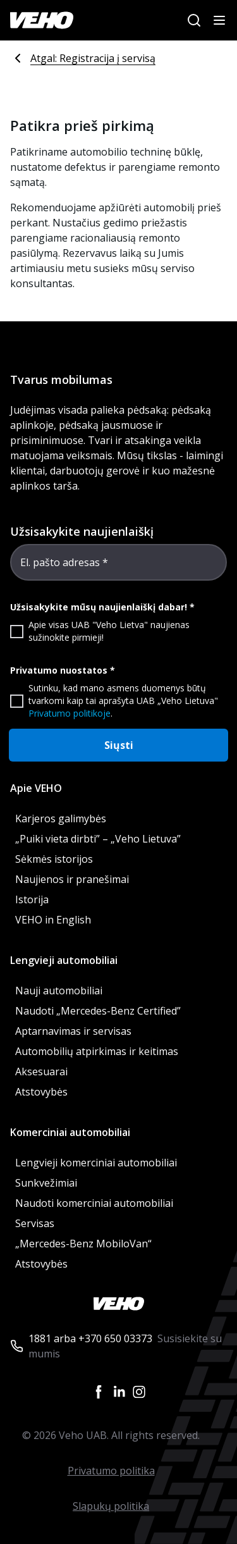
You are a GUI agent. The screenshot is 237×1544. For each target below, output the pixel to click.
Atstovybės (41, 1092)
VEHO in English (53, 920)
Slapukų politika (111, 1506)
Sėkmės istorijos (54, 859)
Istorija (32, 899)
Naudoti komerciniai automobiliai (94, 1203)
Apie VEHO (36, 788)
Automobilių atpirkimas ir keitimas (96, 1051)
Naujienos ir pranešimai (72, 879)
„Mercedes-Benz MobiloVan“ (83, 1244)
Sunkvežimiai (46, 1183)
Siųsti (118, 745)
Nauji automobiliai (58, 990)
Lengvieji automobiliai (64, 960)
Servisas (34, 1223)
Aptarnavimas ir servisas (73, 1031)
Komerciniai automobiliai (70, 1132)
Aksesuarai (41, 1071)
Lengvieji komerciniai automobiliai (96, 1163)
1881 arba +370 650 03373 (90, 1338)
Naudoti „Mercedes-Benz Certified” (98, 1011)
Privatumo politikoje (69, 713)
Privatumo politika (111, 1471)
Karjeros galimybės (60, 818)
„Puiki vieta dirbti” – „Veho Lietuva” (98, 839)
